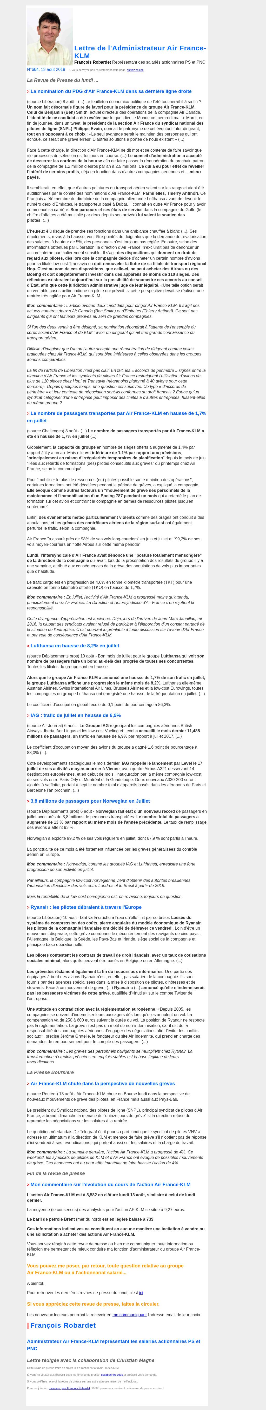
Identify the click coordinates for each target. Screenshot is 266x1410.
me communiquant (129, 1315)
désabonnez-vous (112, 1374)
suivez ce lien (135, 69)
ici (141, 1293)
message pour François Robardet (69, 1388)
